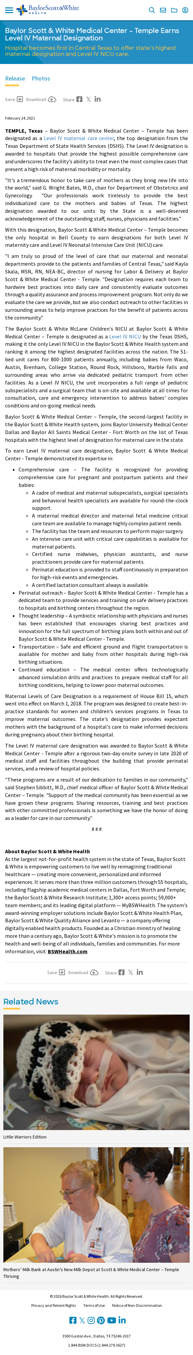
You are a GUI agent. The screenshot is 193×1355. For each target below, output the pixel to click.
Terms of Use (94, 1305)
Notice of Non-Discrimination (137, 1305)
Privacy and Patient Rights (53, 1305)
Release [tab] (15, 78)
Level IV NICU (125, 336)
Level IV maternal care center (79, 138)
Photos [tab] (41, 78)
